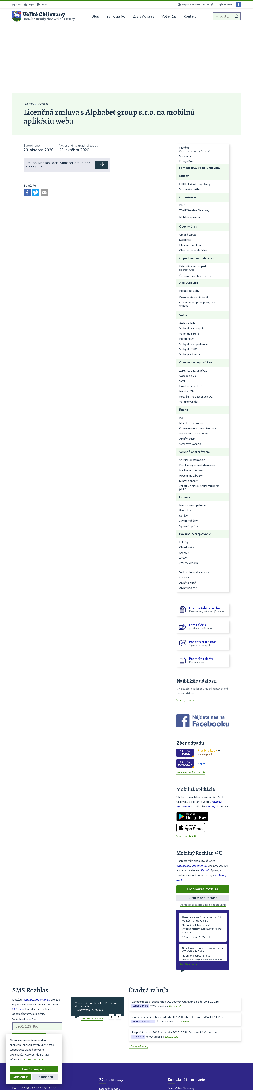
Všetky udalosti (186, 632)
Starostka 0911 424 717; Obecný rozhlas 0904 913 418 (204, 1044)
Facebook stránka (179, 1061)
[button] (111, 948)
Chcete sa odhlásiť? (25, 977)
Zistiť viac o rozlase (203, 829)
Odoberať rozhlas (203, 820)
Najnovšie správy (92, 950)
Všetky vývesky (138, 978)
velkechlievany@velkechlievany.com (191, 1056)
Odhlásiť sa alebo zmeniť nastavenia (203, 836)
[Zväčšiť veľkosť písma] (212, 4)
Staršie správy (188, 896)
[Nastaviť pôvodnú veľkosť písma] (208, 4)
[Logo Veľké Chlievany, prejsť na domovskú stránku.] (43, 16)
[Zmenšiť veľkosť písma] (204, 4)
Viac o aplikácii (186, 768)
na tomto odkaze (26, 1059)
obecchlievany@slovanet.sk (185, 1052)
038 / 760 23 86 (178, 1048)
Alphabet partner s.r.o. (129, 1080)
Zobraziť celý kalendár (190, 704)
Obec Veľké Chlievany (181, 1080)
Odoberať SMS (29, 968)
